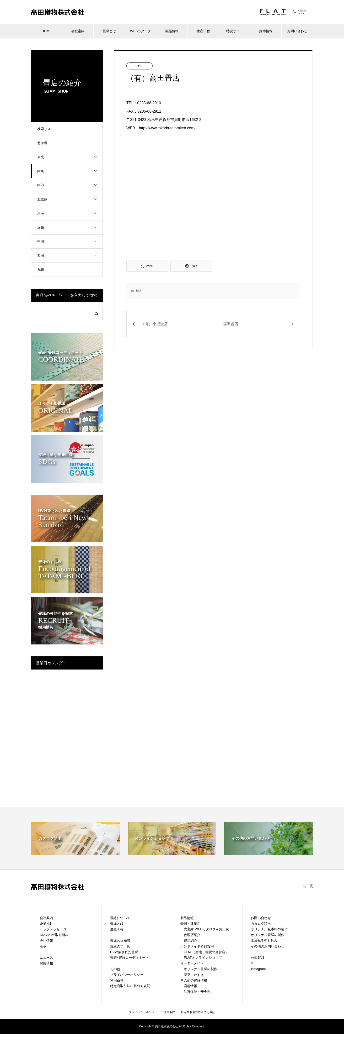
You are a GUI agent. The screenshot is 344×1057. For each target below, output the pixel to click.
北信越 (70, 199)
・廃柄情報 (188, 986)
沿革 (43, 946)
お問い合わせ (297, 31)
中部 (70, 185)
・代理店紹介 (190, 935)
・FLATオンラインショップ (201, 957)
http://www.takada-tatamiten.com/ (167, 128)
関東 (70, 171)
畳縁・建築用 (190, 924)
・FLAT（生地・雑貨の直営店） (204, 952)
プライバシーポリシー (127, 975)
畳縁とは (109, 31)
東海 (70, 213)
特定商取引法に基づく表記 (130, 986)
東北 (70, 157)
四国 (70, 256)
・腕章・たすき (192, 975)
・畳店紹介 (188, 940)
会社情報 (46, 940)
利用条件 (117, 980)
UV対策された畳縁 (124, 952)
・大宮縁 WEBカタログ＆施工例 (204, 929)
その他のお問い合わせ (267, 946)
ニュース (46, 957)
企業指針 (46, 924)
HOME (47, 31)
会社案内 (78, 31)
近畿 (70, 227)
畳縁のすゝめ (120, 946)
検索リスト (46, 129)
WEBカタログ (140, 31)
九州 (70, 270)
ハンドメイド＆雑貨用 (197, 946)
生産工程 (203, 31)
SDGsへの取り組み (54, 935)
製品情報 (171, 31)
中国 (70, 242)
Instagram (258, 969)
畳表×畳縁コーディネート (129, 957)
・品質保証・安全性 (195, 992)
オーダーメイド (192, 963)
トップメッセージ (53, 929)
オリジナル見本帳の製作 (269, 929)
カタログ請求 (261, 924)
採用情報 (266, 31)
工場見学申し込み (264, 940)
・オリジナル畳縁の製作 (198, 969)
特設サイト (234, 31)
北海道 (43, 143)
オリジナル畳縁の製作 (267, 935)
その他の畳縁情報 (193, 980)
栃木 (139, 66)
